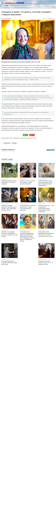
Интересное (7, 143)
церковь (14, 143)
